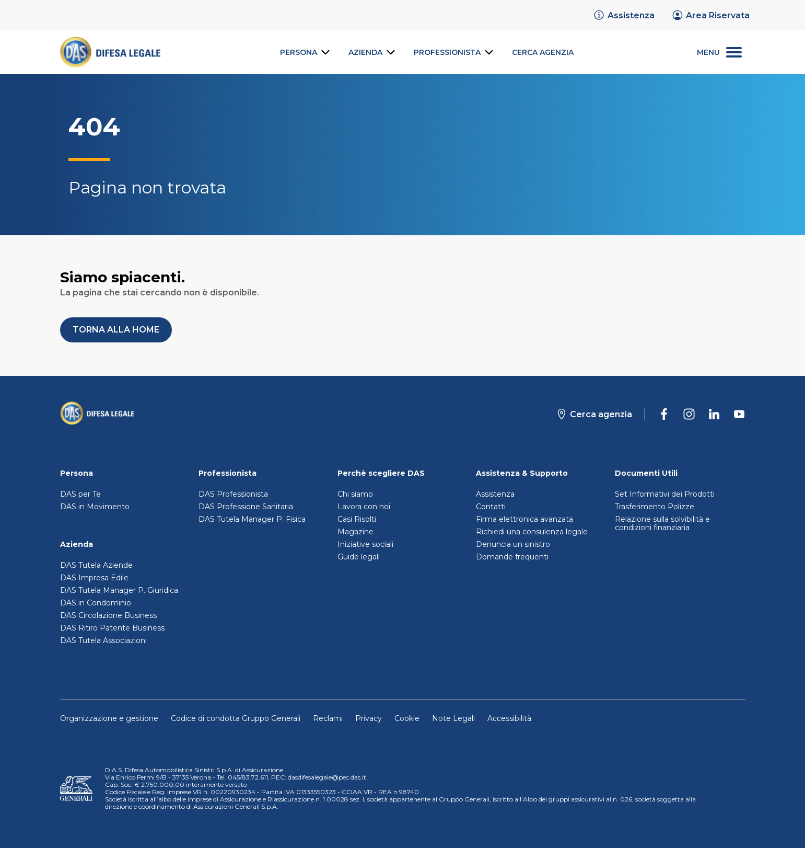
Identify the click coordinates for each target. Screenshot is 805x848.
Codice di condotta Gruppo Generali (235, 718)
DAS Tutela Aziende (96, 565)
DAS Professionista (233, 494)
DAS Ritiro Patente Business (112, 628)
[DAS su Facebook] (664, 414)
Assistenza (495, 494)
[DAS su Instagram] (689, 414)
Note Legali (453, 718)
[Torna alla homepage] (97, 414)
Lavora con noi (363, 506)
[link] (624, 15)
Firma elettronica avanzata (524, 519)
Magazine (355, 532)
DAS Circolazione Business (108, 615)
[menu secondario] (719, 52)
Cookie (406, 718)
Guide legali (358, 557)
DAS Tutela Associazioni (103, 640)
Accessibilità (509, 718)
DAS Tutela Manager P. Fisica (252, 519)
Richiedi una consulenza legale (532, 532)
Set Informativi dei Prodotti (665, 494)
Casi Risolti (356, 519)
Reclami (328, 718)
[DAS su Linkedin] (714, 414)
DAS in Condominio (95, 603)
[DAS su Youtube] (739, 414)
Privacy (368, 718)
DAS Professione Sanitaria (246, 506)
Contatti (491, 506)
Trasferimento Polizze (654, 506)
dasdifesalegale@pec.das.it (327, 777)
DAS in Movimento (95, 506)
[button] (116, 329)
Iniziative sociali (365, 544)
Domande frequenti (512, 557)
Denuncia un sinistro (513, 544)
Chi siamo (355, 494)
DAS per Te (80, 494)
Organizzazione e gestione (109, 718)
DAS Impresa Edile (94, 578)
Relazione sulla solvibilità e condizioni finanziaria (662, 523)
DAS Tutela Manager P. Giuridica (119, 590)
